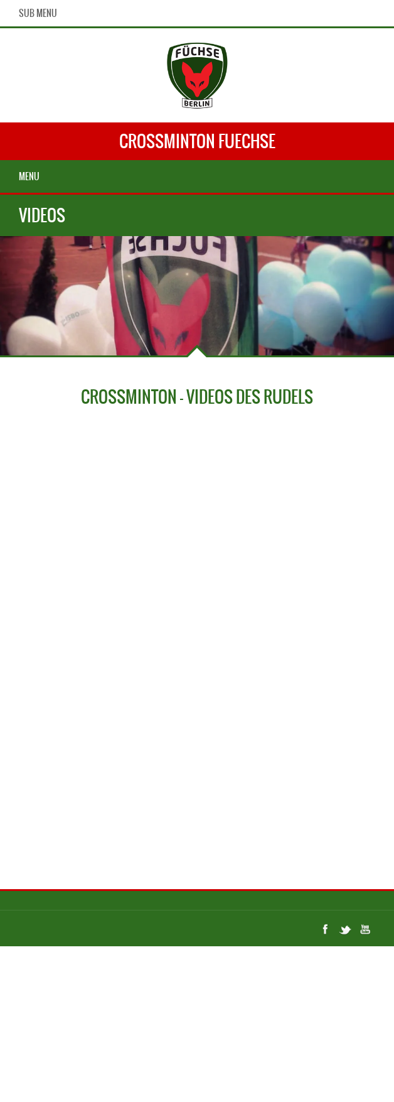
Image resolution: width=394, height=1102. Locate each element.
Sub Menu (38, 13)
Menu (29, 176)
